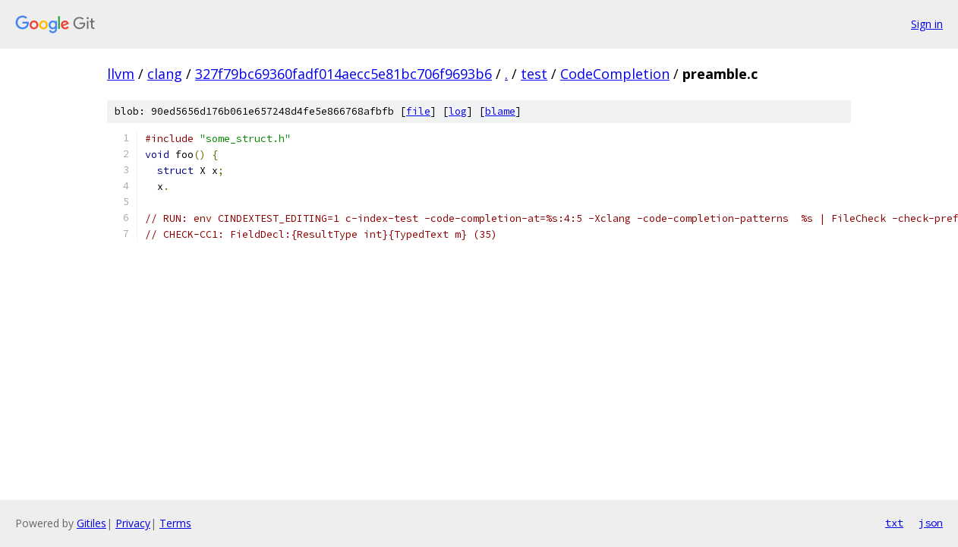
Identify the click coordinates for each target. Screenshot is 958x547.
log (458, 111)
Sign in (927, 24)
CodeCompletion (615, 74)
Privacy (132, 523)
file (418, 111)
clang (164, 74)
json (931, 523)
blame (500, 111)
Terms (175, 523)
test (534, 74)
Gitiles (91, 523)
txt (894, 523)
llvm (120, 74)
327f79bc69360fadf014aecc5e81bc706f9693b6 (343, 74)
